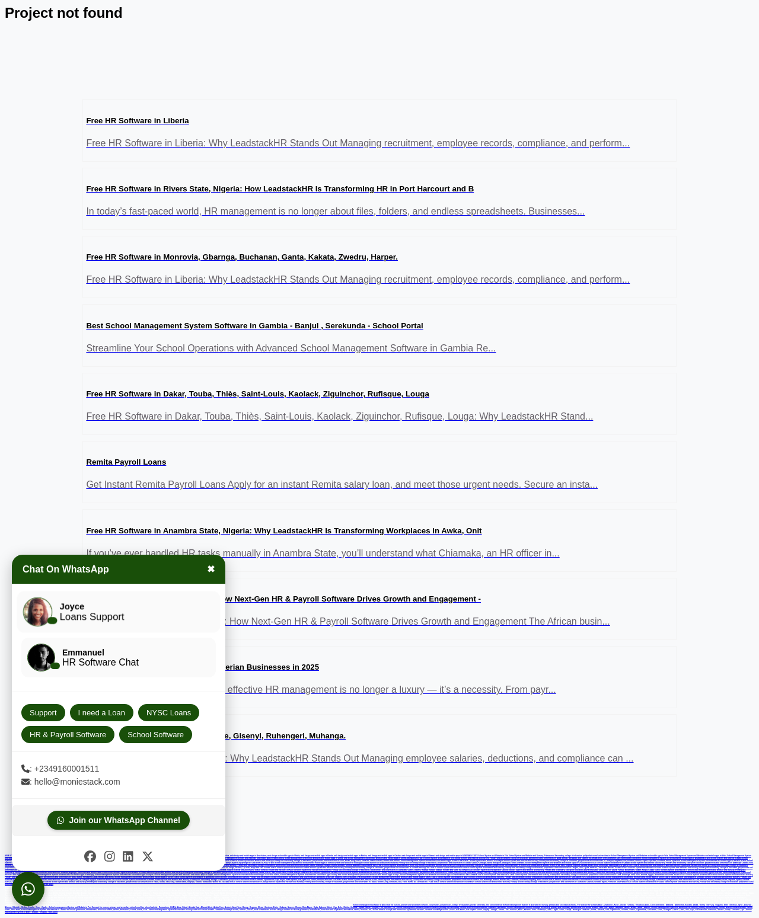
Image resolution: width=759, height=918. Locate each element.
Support (43, 712)
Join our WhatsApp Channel (118, 820)
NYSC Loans (168, 712)
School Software (155, 734)
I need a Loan (102, 712)
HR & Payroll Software (68, 734)
